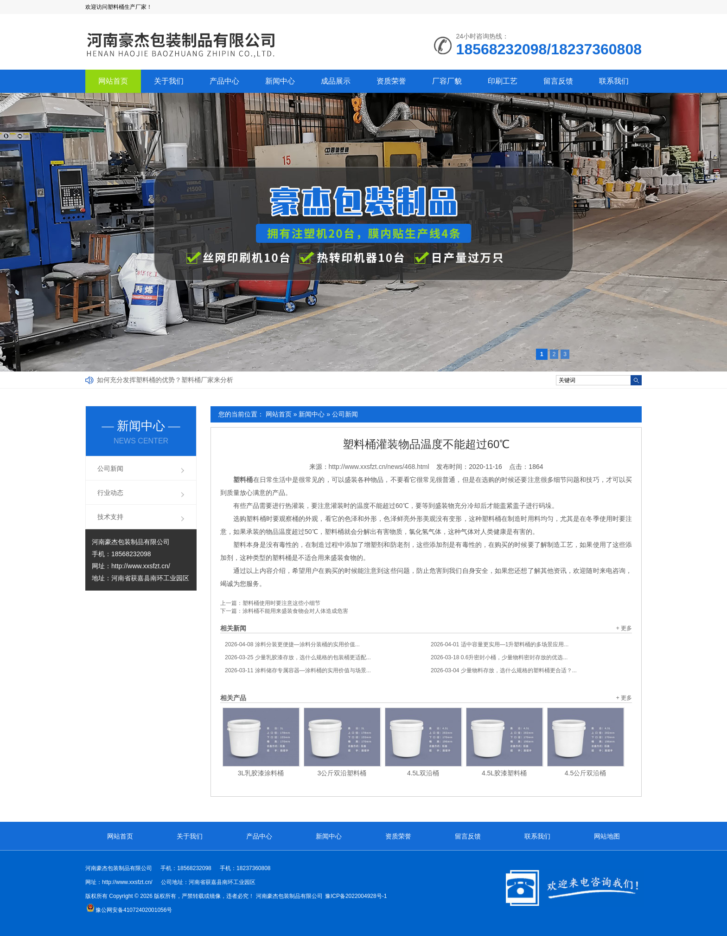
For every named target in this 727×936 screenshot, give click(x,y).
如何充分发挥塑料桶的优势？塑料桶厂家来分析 (165, 380)
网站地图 (607, 836)
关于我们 (169, 81)
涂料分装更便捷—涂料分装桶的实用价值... (292, 644)
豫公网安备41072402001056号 (129, 910)
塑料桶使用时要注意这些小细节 (281, 603)
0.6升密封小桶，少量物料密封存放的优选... (499, 657)
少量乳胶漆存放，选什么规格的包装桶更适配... (298, 657)
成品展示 (336, 81)
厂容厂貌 (447, 81)
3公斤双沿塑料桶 (342, 773)
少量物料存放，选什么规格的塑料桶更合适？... (504, 670)
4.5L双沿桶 (423, 773)
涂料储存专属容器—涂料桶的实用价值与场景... (298, 670)
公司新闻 (345, 414)
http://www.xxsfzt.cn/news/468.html (379, 466)
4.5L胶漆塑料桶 (504, 773)
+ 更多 (624, 628)
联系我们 (614, 81)
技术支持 (110, 516)
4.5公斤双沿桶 (585, 773)
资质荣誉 (391, 81)
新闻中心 (280, 81)
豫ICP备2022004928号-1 (356, 896)
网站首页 (113, 81)
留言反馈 (558, 81)
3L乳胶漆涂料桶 (261, 773)
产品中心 (224, 81)
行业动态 (110, 492)
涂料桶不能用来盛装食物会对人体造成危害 (295, 611)
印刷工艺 (502, 81)
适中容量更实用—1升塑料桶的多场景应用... (499, 644)
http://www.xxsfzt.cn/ (140, 566)
